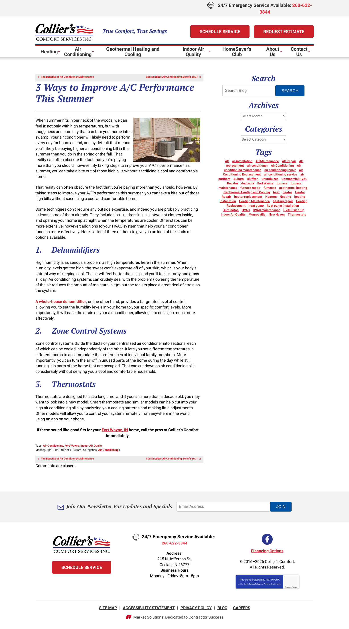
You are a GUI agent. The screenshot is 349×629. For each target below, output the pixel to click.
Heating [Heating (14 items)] (285, 198)
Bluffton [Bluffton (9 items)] (252, 181)
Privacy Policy (254, 586)
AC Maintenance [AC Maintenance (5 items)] (267, 163)
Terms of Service (270, 586)
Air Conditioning (53, 449)
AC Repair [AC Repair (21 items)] (289, 163)
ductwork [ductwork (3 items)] (247, 185)
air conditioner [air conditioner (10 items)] (257, 167)
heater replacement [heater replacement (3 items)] (248, 198)
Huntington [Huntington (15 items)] (231, 212)
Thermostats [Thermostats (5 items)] (297, 216)
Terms (294, 589)
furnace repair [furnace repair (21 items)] (250, 190)
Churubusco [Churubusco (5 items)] (270, 181)
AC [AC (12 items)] (227, 163)
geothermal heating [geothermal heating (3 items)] (293, 190)
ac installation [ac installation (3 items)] (242, 163)
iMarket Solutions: (148, 619)
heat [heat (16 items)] (276, 194)
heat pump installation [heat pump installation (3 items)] (283, 207)
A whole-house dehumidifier (60, 304)
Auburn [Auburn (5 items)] (238, 181)
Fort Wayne (72, 449)
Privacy (288, 589)
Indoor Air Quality (91, 449)
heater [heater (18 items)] (287, 194)
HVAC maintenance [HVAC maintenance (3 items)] (266, 212)
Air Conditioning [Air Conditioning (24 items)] (282, 167)
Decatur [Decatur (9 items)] (232, 185)
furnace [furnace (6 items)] (281, 185)
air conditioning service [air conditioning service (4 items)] (280, 176)
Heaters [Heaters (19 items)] (271, 198)
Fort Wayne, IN (115, 433)
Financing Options (267, 552)
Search (290, 91)
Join (283, 510)
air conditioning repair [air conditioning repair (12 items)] (280, 172)
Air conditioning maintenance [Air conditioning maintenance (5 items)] (262, 170)
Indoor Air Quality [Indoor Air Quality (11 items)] (233, 216)
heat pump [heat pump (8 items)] (256, 207)
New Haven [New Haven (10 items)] (277, 216)
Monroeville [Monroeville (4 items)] (257, 216)
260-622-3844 (174, 546)
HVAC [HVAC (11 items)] (246, 212)
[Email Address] (225, 510)
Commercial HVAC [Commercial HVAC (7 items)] (294, 181)
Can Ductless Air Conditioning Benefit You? (172, 77)
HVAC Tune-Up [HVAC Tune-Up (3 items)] (293, 212)
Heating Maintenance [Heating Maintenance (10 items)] (254, 203)
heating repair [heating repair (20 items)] (283, 203)
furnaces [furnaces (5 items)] (270, 190)
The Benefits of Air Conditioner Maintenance (67, 77)
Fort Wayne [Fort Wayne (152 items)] (265, 185)
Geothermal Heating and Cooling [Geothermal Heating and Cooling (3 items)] (246, 194)
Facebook (267, 541)
